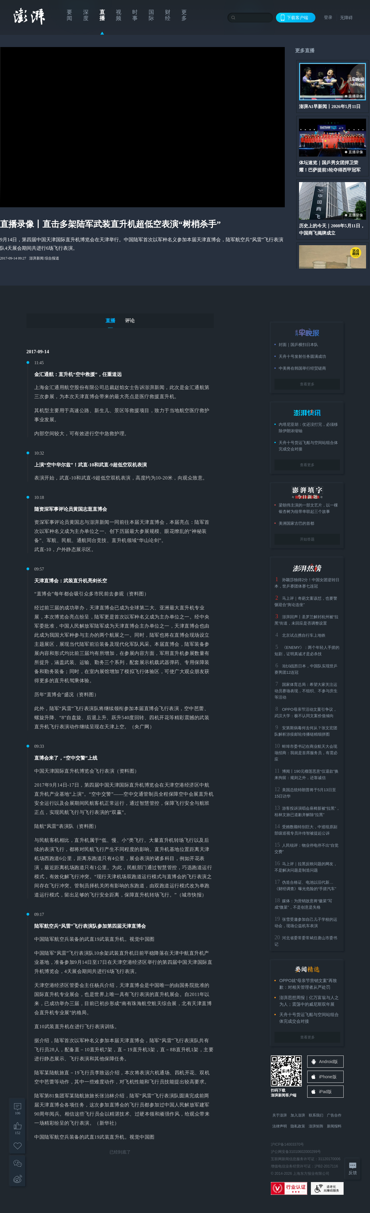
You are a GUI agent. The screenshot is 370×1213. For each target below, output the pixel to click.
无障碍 (346, 17)
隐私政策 (298, 1126)
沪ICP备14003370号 (287, 1144)
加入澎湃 (298, 1115)
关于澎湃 (279, 1115)
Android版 (328, 1061)
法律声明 (279, 1126)
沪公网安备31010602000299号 (296, 1152)
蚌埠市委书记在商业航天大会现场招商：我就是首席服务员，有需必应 (306, 752)
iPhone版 (328, 1076)
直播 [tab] (110, 320)
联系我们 (316, 1115)
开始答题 (307, 539)
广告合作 (334, 1115)
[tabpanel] (120, 751)
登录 (328, 17)
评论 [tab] (130, 320)
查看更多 (307, 384)
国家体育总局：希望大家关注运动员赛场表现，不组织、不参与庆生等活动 (306, 691)
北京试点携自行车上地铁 (303, 635)
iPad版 (325, 1091)
